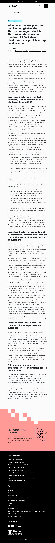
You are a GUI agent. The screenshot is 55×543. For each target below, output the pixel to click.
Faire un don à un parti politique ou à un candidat (22, 473)
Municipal (32, 51)
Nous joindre (20, 1)
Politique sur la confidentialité (16, 514)
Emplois (35, 1)
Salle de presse (12, 506)
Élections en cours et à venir (16, 462)
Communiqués (16, 12)
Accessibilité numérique (14, 516)
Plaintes (10, 493)
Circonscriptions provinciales (16, 467)
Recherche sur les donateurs (16, 475)
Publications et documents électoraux (19, 498)
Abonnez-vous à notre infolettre (17, 437)
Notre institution (12, 495)
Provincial (38, 51)
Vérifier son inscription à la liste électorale (20, 465)
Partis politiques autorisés (15, 470)
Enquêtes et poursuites (21, 51)
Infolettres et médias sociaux (16, 500)
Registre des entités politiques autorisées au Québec (23, 478)
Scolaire (44, 51)
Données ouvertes (13, 508)
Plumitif (10, 503)
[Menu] (46, 6)
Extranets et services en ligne (16, 480)
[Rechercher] (40, 6)
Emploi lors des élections (15, 459)
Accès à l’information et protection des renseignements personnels (27, 511)
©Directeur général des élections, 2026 (18, 540)
